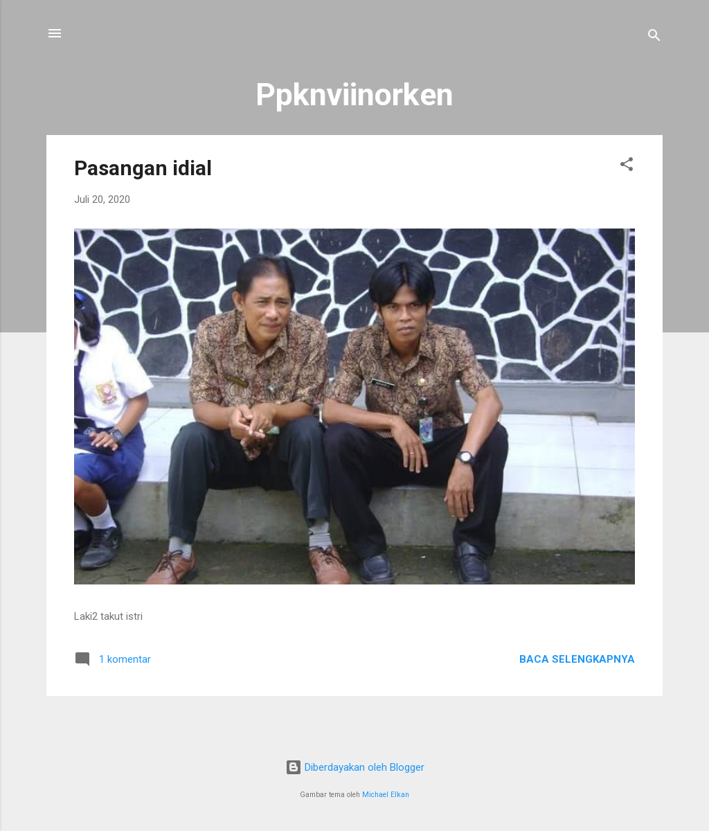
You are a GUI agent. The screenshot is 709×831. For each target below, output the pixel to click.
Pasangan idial (143, 168)
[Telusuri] (654, 38)
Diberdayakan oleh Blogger (354, 767)
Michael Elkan (385, 794)
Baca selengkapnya (577, 659)
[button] (626, 166)
